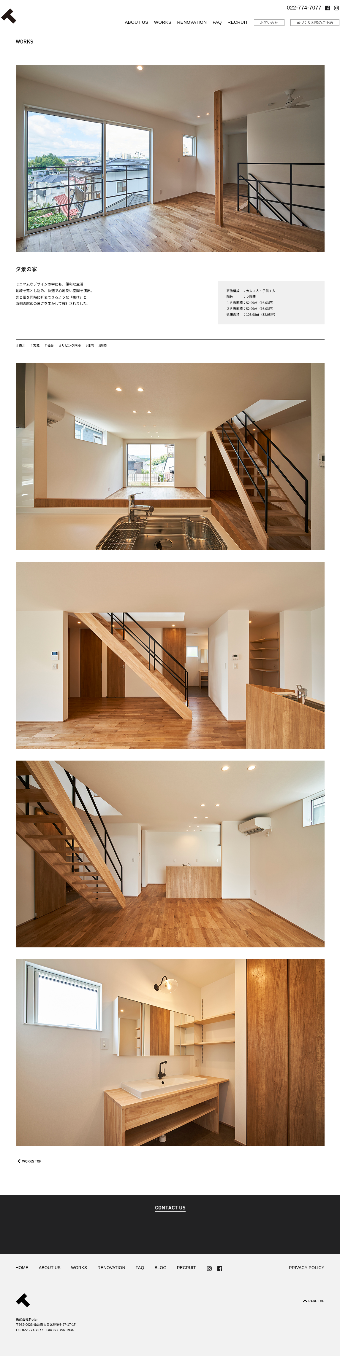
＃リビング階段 (70, 345)
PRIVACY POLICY (306, 1268)
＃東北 (21, 345)
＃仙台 (49, 345)
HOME (22, 1268)
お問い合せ (269, 22)
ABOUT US (136, 22)
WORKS (162, 22)
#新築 (104, 345)
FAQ (217, 22)
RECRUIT (237, 22)
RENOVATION (192, 22)
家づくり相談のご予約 (315, 22)
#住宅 (91, 345)
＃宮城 (35, 345)
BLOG (161, 1268)
